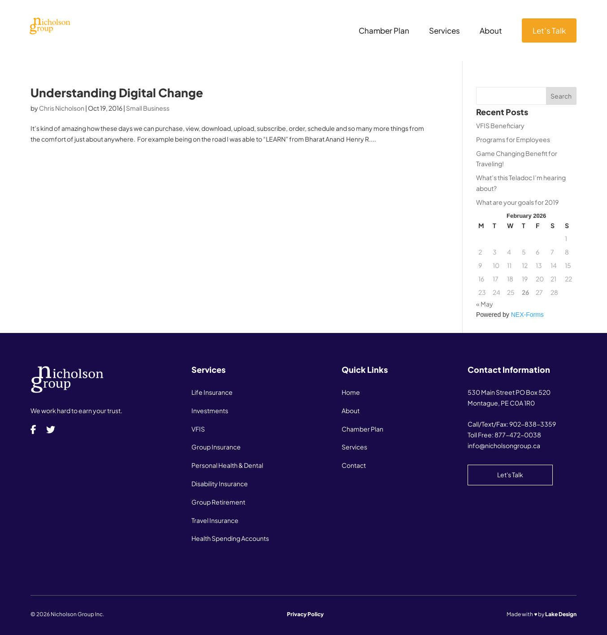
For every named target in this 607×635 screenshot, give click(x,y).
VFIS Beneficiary (500, 125)
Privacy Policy (305, 614)
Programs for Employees (513, 139)
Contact (354, 465)
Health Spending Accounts (230, 538)
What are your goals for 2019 (517, 202)
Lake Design (561, 614)
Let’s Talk (549, 30)
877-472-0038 (517, 435)
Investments (209, 410)
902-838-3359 (532, 424)
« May (484, 304)
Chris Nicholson (61, 108)
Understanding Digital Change (116, 92)
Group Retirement (218, 502)
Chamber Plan (384, 31)
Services (444, 31)
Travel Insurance (214, 520)
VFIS (198, 429)
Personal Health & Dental (227, 465)
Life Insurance (212, 392)
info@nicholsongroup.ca (504, 445)
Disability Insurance (219, 483)
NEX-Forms (527, 314)
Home (351, 392)
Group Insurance (216, 447)
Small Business (147, 108)
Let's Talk (510, 475)
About (491, 31)
